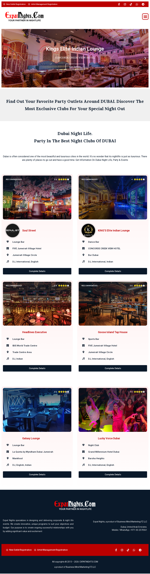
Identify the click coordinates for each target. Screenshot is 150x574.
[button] (145, 16)
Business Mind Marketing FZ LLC (132, 522)
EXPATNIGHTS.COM (89, 562)
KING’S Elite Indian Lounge (114, 230)
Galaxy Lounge (31, 443)
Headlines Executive (34, 336)
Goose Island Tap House (112, 336)
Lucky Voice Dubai (109, 443)
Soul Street (29, 230)
